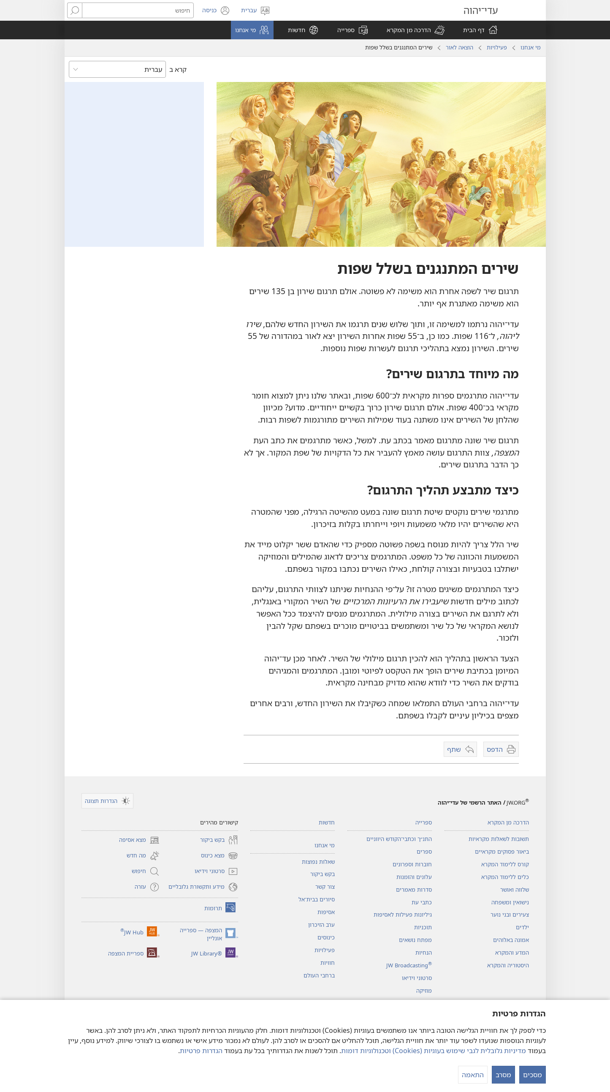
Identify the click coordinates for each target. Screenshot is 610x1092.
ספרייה (423, 822)
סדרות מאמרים (414, 889)
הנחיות (423, 952)
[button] (415, 30)
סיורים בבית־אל (316, 899)
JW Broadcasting (409, 965)
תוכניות (423, 927)
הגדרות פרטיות (201, 1050)
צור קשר (325, 886)
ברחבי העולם (319, 975)
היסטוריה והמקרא (508, 965)
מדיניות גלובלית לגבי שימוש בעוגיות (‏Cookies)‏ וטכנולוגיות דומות (433, 1050)
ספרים (424, 851)
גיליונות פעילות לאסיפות (403, 914)
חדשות (327, 822)
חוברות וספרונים (412, 864)
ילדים (522, 927)
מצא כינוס (219, 856)
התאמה (473, 1074)
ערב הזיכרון (321, 924)
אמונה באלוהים (511, 940)
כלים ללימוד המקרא (505, 877)
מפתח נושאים (415, 940)
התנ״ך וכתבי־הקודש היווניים (399, 839)
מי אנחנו (531, 47)
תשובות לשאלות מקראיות (499, 839)
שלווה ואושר (514, 889)
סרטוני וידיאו (417, 978)
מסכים (532, 1074)
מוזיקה (424, 990)
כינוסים (326, 937)
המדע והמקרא (512, 952)
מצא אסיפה (139, 840)
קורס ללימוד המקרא (505, 864)
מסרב (503, 1074)
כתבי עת (422, 902)
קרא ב (178, 69)
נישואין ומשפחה (510, 902)
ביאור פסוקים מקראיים (502, 851)
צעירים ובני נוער (510, 914)
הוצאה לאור (459, 47)
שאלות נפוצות (318, 861)
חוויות (327, 962)
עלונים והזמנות (414, 877)
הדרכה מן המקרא (508, 822)
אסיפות (326, 912)
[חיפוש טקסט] (138, 10)
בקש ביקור (322, 874)
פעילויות (497, 47)
